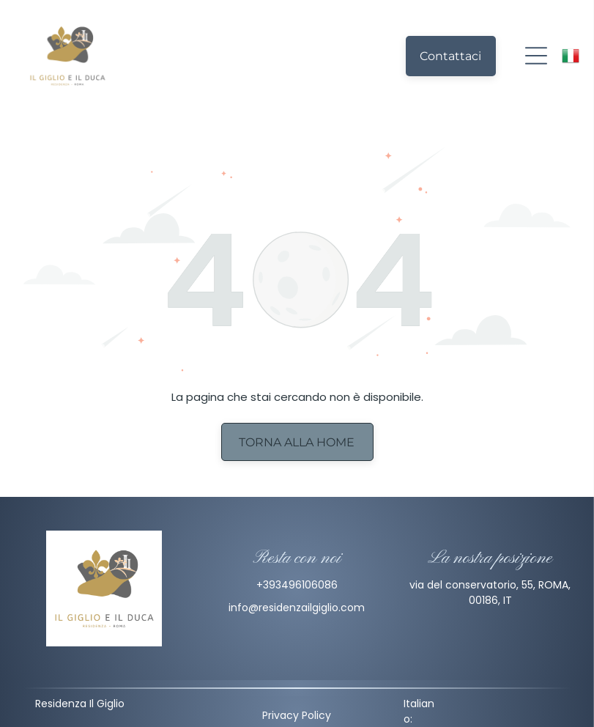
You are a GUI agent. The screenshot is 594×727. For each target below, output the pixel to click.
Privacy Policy (296, 715)
